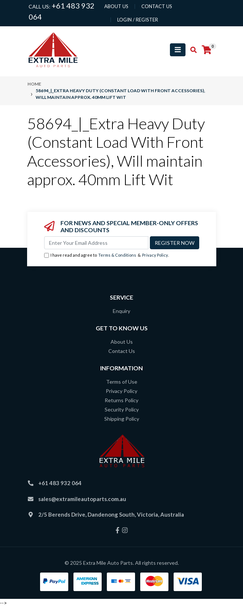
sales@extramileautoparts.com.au (82, 499)
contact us (156, 6)
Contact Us (121, 351)
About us (116, 6)
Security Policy (122, 409)
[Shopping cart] (206, 50)
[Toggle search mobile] (191, 50)
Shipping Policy (121, 419)
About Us (122, 341)
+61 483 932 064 (60, 483)
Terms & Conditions (117, 255)
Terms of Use (121, 381)
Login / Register (137, 20)
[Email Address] (96, 242)
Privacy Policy (155, 255)
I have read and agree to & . (106, 255)
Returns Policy (121, 400)
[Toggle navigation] (177, 49)
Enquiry (121, 311)
